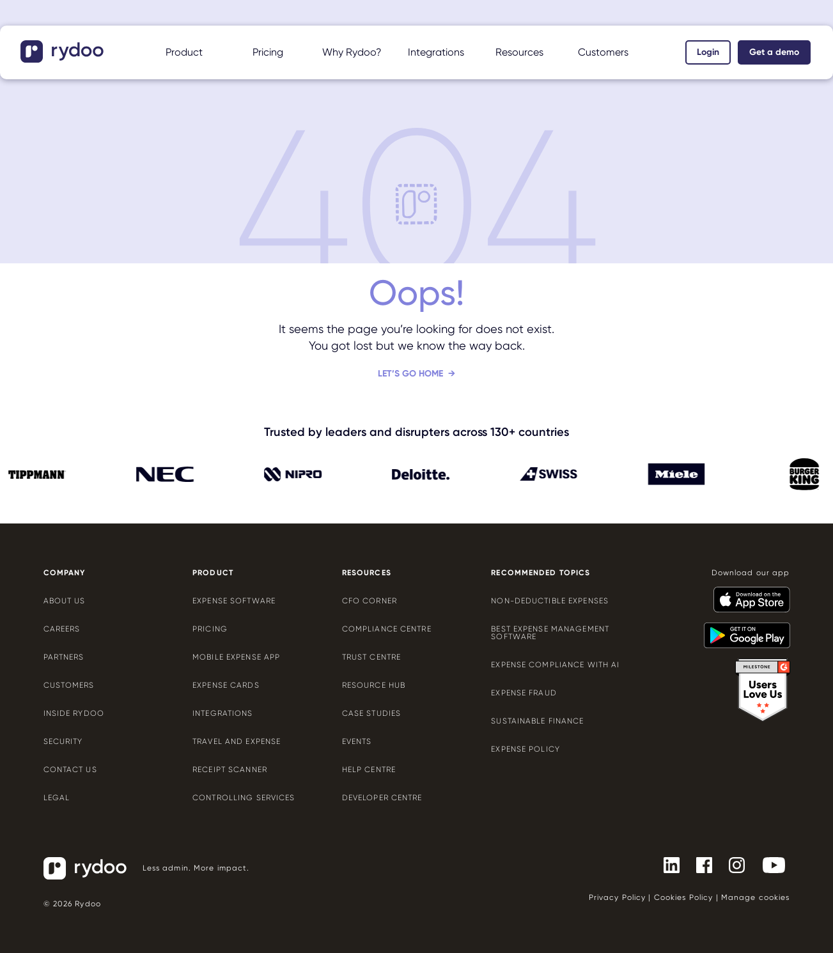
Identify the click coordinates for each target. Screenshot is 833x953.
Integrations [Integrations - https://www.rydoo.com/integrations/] (222, 713)
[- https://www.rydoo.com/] (63, 58)
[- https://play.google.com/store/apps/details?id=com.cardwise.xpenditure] (742, 629)
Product (184, 52)
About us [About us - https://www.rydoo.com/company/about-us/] (64, 600)
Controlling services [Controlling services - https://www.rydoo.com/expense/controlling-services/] (243, 797)
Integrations (436, 52)
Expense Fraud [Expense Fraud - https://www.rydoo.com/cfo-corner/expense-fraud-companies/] (524, 692)
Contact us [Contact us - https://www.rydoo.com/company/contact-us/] (70, 769)
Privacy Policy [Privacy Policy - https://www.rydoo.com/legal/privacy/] (617, 897)
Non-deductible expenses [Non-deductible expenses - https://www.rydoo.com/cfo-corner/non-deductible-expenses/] (550, 600)
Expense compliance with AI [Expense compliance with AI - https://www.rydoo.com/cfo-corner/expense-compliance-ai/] (555, 664)
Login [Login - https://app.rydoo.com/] (708, 52)
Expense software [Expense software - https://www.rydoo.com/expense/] (234, 600)
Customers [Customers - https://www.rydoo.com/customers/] (69, 685)
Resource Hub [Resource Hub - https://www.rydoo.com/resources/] (373, 685)
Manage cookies (755, 897)
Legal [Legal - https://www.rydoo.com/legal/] (56, 797)
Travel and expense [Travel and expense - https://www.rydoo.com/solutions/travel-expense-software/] (236, 741)
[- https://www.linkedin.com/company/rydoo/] (666, 864)
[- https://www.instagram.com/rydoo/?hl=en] (731, 864)
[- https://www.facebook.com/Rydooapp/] (699, 864)
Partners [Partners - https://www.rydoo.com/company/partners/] (63, 657)
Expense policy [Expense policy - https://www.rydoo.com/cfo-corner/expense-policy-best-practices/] (525, 749)
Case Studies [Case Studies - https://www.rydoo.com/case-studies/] (371, 713)
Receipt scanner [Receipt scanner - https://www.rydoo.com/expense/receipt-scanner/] (229, 769)
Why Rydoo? (352, 52)
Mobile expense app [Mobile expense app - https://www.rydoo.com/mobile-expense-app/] (236, 657)
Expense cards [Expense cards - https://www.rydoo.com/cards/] (226, 685)
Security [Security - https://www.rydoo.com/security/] (63, 741)
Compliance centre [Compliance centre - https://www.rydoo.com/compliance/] (387, 628)
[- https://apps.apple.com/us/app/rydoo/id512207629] (746, 593)
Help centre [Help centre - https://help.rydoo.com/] (369, 769)
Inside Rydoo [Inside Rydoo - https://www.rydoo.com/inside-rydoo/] (73, 713)
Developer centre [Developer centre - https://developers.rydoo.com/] (382, 797)
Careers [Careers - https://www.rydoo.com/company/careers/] (62, 628)
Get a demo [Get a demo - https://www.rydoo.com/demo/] (774, 52)
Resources (519, 52)
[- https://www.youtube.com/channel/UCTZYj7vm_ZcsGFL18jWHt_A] (769, 864)
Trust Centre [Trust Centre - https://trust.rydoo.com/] (371, 657)
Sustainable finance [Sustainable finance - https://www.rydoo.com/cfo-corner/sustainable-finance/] (537, 721)
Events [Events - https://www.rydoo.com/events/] (357, 741)
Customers (603, 52)
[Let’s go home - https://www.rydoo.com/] (416, 383)
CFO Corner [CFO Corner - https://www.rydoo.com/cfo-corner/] (369, 600)
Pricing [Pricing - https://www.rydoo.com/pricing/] (268, 52)
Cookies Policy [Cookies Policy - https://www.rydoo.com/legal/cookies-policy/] (683, 897)
